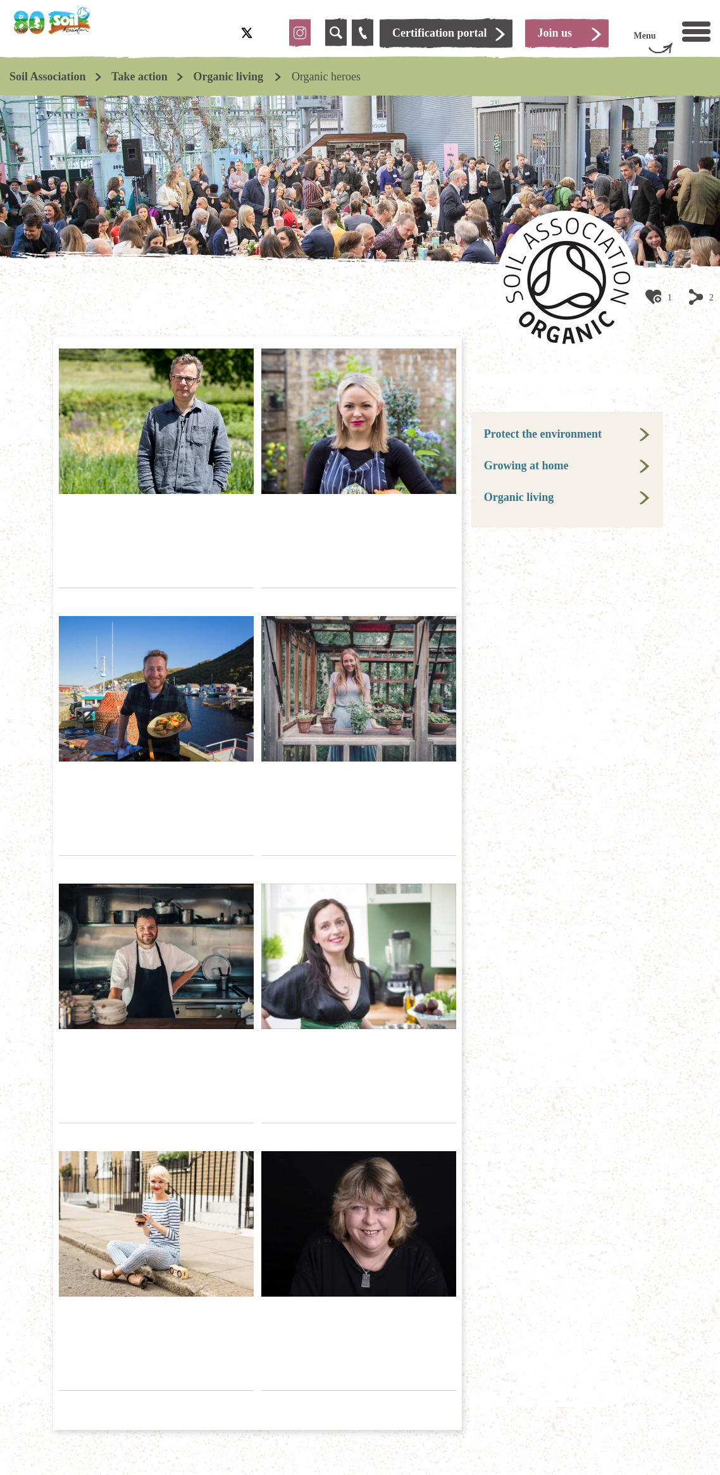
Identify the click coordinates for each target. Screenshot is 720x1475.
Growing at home (526, 465)
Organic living (229, 76)
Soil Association (47, 76)
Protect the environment (543, 434)
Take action (139, 76)
